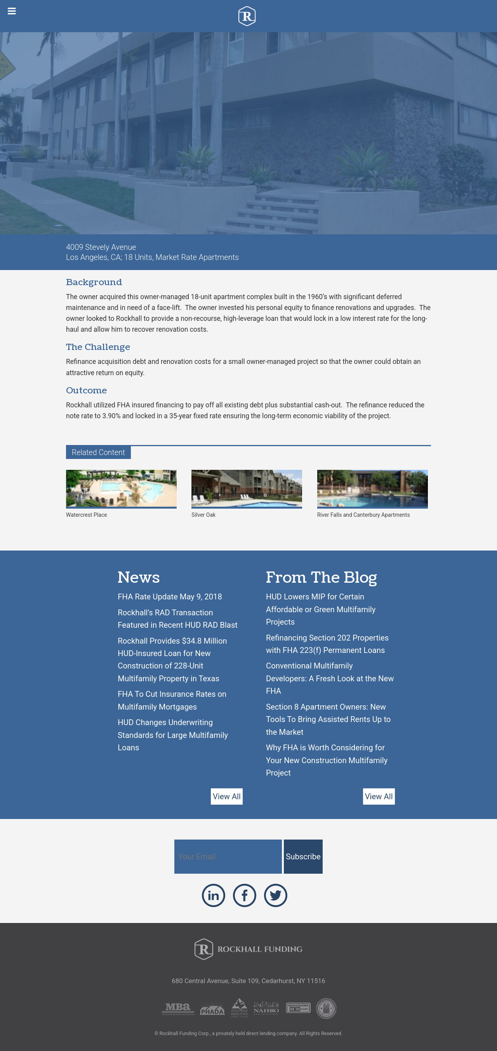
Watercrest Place (121, 494)
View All (227, 796)
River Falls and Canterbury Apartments (372, 494)
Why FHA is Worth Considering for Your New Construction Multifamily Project (327, 760)
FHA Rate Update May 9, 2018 (170, 596)
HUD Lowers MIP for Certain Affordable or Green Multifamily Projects (320, 609)
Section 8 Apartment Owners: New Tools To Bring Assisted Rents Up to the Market (328, 719)
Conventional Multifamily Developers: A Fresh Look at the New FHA (330, 678)
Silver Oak (246, 494)
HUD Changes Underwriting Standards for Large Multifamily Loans (173, 735)
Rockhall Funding (248, 16)
